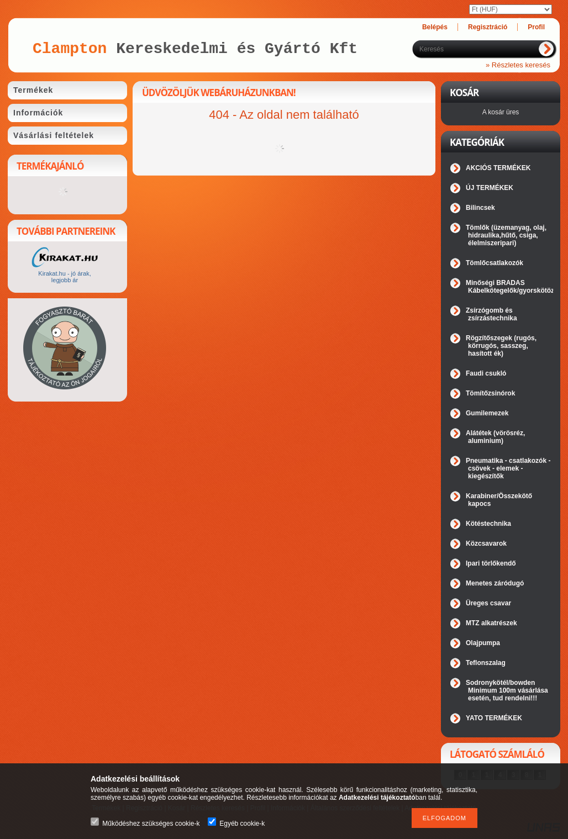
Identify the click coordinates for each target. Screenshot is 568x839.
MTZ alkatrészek (491, 623)
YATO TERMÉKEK (494, 718)
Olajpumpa (483, 643)
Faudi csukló (486, 373)
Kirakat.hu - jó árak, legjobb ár (64, 276)
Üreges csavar (488, 603)
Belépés (435, 27)
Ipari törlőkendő (491, 563)
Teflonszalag (486, 663)
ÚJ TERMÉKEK (489, 188)
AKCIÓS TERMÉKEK (498, 168)
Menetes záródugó (495, 583)
